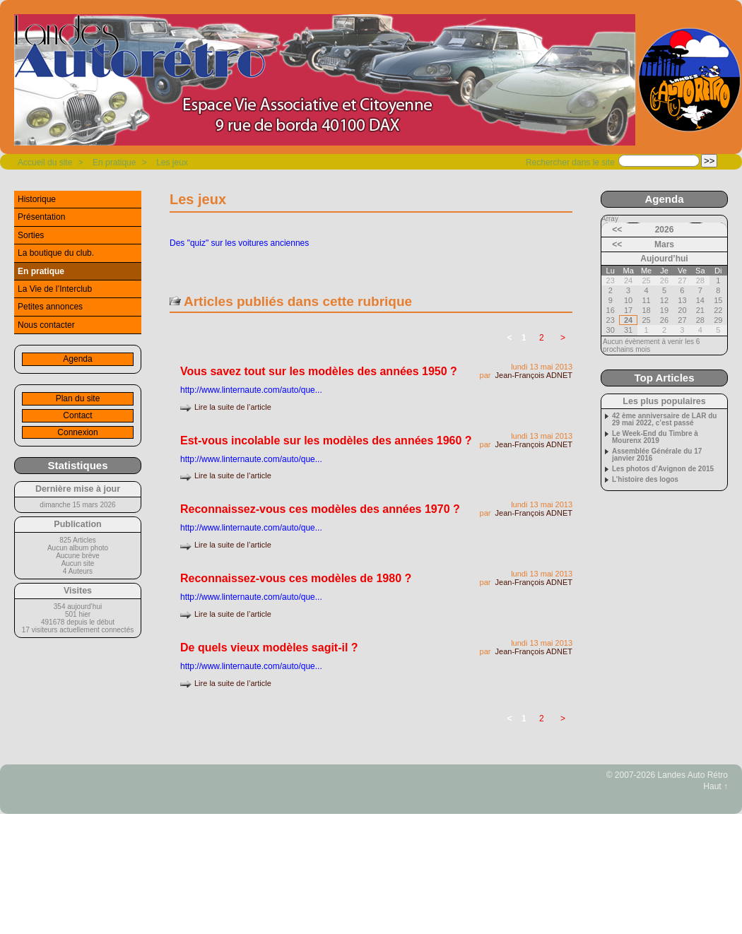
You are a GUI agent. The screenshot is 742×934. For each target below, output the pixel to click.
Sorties (31, 235)
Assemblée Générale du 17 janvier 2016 (657, 455)
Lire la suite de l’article (232, 407)
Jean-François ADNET (533, 375)
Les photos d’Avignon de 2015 (663, 469)
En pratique (114, 162)
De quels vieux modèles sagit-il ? (269, 648)
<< (617, 230)
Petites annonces (50, 307)
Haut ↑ (715, 786)
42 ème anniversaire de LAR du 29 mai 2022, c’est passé (664, 420)
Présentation (41, 217)
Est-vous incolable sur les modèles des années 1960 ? (326, 441)
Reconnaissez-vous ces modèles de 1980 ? (295, 578)
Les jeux (172, 162)
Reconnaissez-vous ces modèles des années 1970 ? (320, 509)
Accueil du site (45, 162)
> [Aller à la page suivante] (562, 338)
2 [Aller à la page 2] (541, 338)
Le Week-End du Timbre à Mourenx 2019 (655, 437)
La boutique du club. (56, 253)
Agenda (77, 359)
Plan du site (78, 398)
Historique (37, 199)
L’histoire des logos (645, 479)
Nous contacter (46, 325)
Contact (77, 415)
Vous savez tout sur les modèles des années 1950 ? (318, 371)
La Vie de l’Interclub (55, 289)
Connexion (77, 432)
